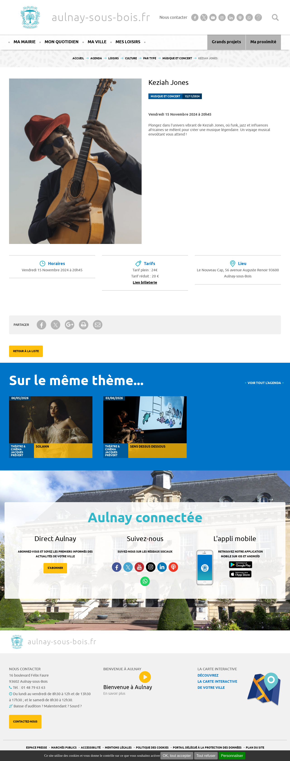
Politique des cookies (152, 748)
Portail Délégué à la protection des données (207, 748)
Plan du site (255, 748)
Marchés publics (64, 748)
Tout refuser (205, 756)
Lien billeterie (145, 282)
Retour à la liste (26, 351)
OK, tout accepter (177, 756)
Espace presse (36, 748)
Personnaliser (232, 756)
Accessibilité (91, 748)
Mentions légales (118, 748)
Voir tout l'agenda (264, 383)
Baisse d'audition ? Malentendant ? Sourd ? (48, 706)
